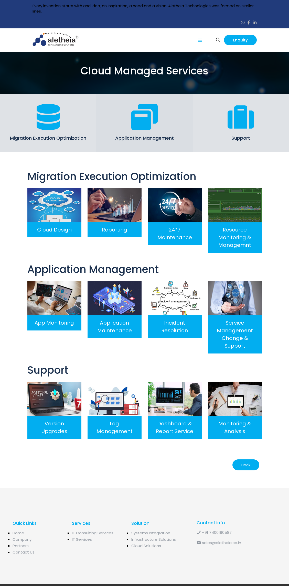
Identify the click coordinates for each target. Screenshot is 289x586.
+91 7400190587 (214, 547)
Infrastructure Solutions (153, 554)
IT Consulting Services (92, 547)
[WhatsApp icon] (243, 22)
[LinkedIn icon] (254, 22)
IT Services (82, 554)
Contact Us (24, 566)
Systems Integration (150, 547)
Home (18, 547)
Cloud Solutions (146, 560)
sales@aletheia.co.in (219, 557)
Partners (21, 560)
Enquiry (240, 40)
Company (22, 554)
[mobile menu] (200, 40)
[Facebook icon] (249, 22)
